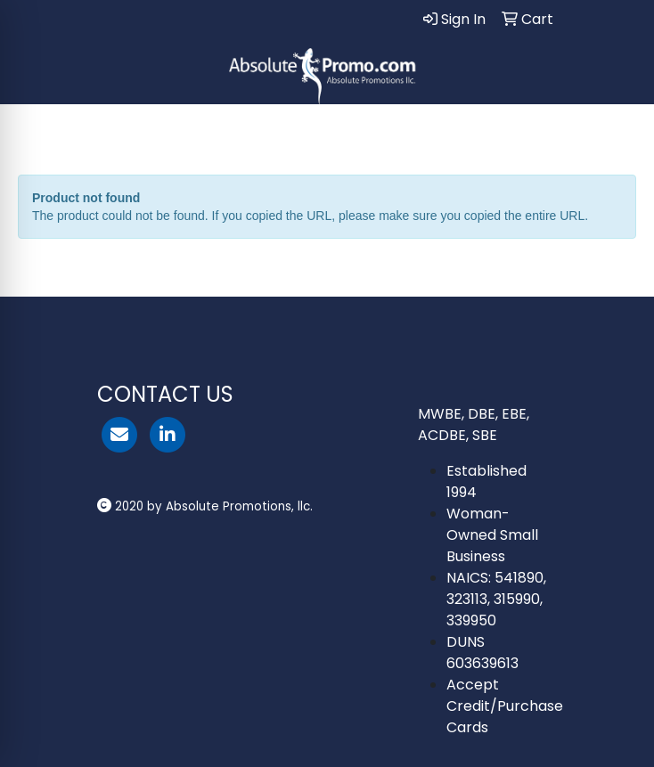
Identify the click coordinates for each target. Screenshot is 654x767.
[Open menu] (618, 131)
